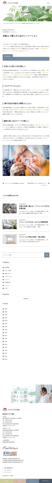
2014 (6, 344)
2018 (6, 332)
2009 (6, 359)
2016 (6, 338)
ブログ (6, 288)
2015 (6, 341)
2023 (6, 317)
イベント (32, 480)
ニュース (7, 285)
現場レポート (8, 273)
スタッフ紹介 (8, 270)
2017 (6, 335)
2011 (6, 353)
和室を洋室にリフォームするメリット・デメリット (37, 184)
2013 (6, 347)
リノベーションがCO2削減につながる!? (14, 183)
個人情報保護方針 (8, 468)
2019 (6, 329)
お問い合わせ (45, 480)
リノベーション (8, 276)
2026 (6, 308)
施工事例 (7, 267)
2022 (6, 320)
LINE (6, 480)
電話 (19, 480)
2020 (6, 326)
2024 (6, 314)
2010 (6, 356)
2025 (6, 311)
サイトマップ (7, 472)
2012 (6, 350)
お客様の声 (7, 282)
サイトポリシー (8, 470)
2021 (6, 323)
